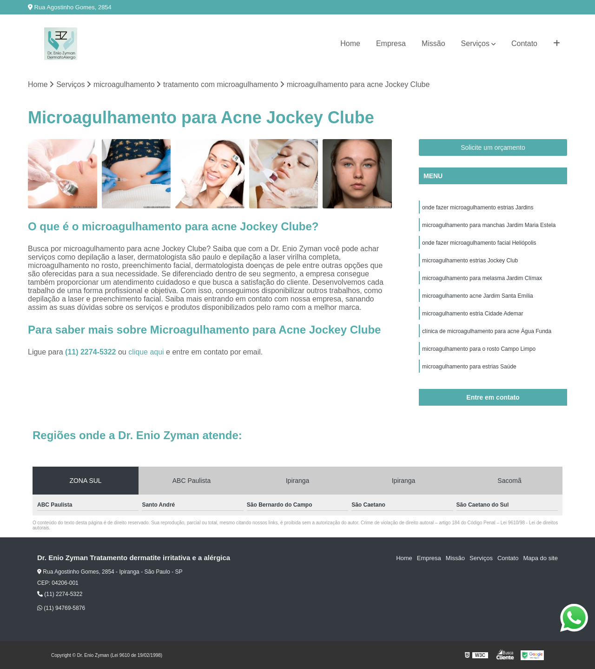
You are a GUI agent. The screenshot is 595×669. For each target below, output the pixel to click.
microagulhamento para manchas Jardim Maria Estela (488, 225)
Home (350, 43)
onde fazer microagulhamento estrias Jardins (477, 207)
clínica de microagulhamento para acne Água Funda (486, 331)
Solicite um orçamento (493, 147)
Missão (433, 43)
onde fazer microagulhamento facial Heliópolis (479, 243)
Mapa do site (540, 558)
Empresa (391, 43)
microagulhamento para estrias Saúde (469, 366)
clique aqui (146, 352)
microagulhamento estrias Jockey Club (470, 260)
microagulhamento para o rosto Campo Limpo (479, 349)
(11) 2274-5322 (91, 352)
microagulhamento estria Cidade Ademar (472, 313)
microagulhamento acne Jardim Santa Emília (477, 296)
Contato (524, 43)
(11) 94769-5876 (61, 608)
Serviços (475, 43)
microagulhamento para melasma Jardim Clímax (482, 278)
